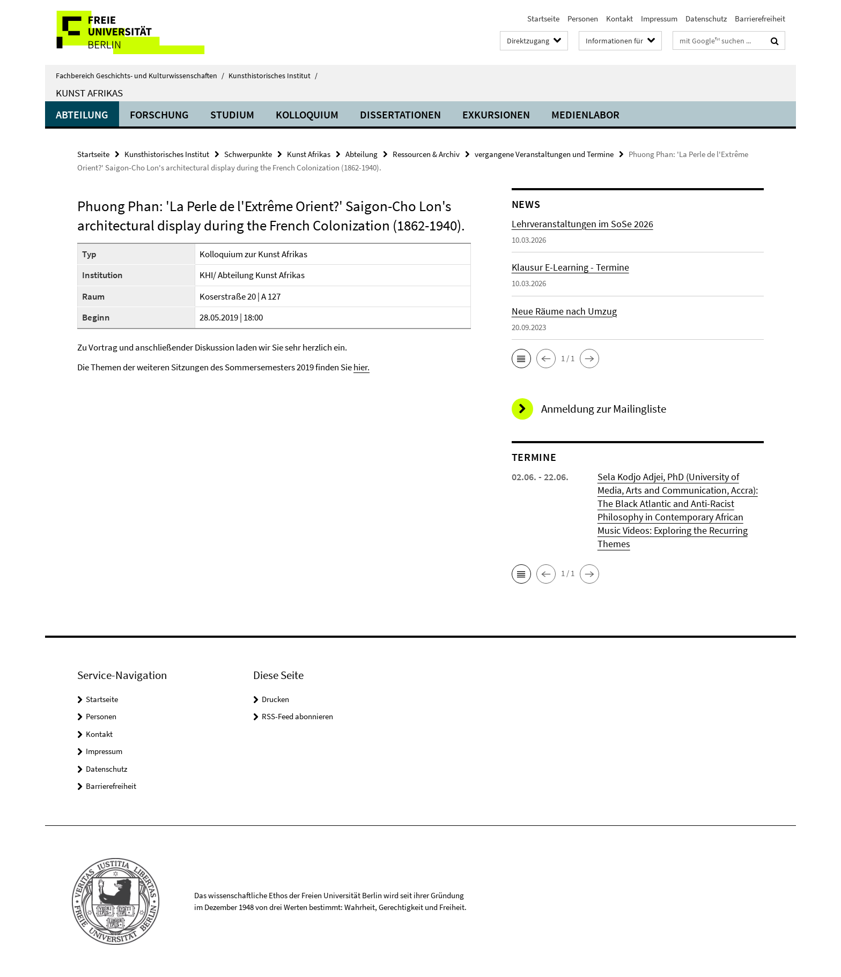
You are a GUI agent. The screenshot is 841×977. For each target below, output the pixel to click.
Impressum (659, 18)
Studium (232, 114)
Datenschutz (706, 18)
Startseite (543, 18)
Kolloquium (307, 114)
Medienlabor (585, 114)
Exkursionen (496, 114)
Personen (582, 18)
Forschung (159, 114)
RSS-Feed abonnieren (297, 716)
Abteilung (82, 114)
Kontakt (619, 18)
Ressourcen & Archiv (426, 154)
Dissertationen (400, 114)
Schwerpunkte (248, 154)
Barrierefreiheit (760, 18)
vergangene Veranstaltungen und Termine (544, 154)
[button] (521, 358)
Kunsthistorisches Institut (273, 75)
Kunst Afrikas (89, 92)
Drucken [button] (275, 699)
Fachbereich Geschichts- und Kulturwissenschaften (140, 75)
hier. (361, 367)
